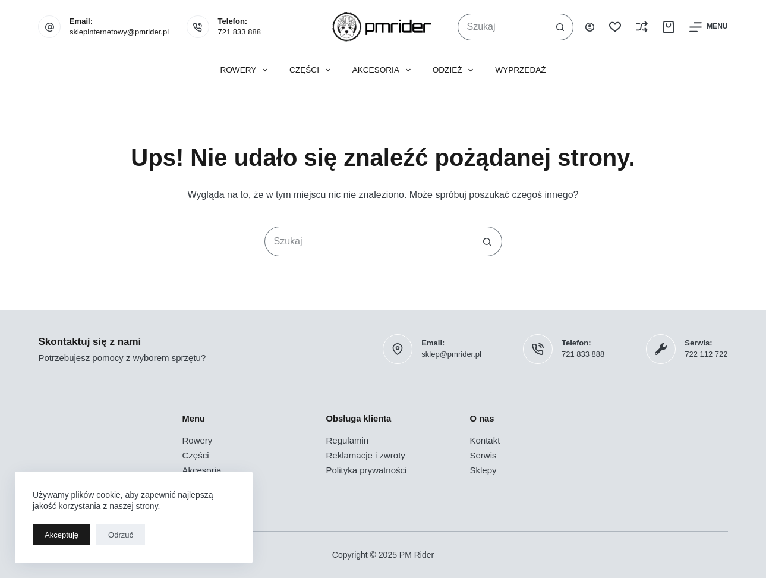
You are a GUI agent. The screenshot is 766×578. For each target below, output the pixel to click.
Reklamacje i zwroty (365, 455)
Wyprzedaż (520, 69)
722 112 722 (706, 354)
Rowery (246, 70)
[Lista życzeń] (615, 27)
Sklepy (483, 470)
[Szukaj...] (502, 27)
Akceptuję (61, 534)
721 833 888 (239, 31)
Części (312, 70)
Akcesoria (383, 70)
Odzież (455, 70)
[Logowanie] (589, 27)
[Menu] (708, 27)
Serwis (483, 455)
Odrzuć (120, 534)
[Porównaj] (642, 27)
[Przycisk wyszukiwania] (560, 27)
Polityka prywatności (366, 470)
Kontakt (485, 440)
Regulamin (347, 440)
